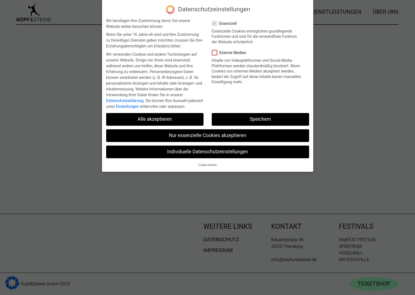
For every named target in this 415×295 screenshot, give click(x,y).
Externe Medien (231, 53)
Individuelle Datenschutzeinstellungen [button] (207, 151)
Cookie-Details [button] (207, 165)
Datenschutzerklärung (125, 101)
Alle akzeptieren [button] (155, 119)
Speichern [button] (260, 119)
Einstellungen (127, 106)
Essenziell (226, 23)
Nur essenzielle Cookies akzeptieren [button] (207, 135)
